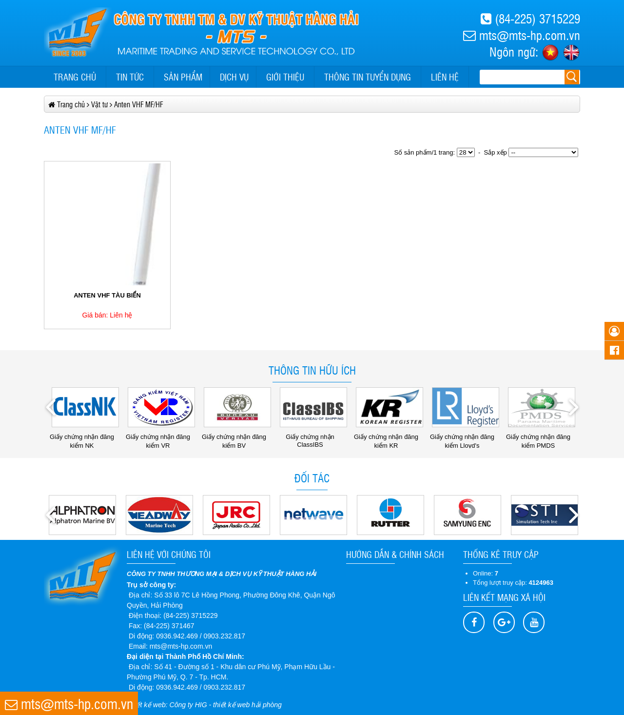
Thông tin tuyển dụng (367, 77)
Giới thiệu (285, 77)
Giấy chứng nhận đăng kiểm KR (388, 437)
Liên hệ (445, 77)
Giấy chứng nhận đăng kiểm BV (236, 437)
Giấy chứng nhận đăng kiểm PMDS (540, 437)
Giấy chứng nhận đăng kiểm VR (160, 437)
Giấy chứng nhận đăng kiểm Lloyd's (464, 437)
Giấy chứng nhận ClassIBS (313, 437)
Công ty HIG (188, 705)
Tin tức (130, 77)
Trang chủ (75, 77)
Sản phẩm (183, 77)
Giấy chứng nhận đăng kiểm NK (84, 437)
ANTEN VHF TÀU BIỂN (107, 295)
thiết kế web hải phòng (247, 705)
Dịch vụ (234, 77)
